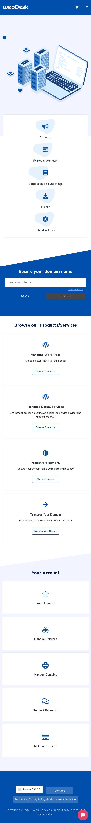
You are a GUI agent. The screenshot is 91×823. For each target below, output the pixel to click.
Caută (25, 296)
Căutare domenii (45, 479)
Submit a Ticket (45, 223)
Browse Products (45, 371)
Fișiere (46, 200)
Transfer (66, 296)
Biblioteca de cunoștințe (46, 177)
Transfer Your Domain (45, 531)
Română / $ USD (29, 789)
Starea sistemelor (45, 154)
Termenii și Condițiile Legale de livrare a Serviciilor (45, 799)
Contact (60, 791)
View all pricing (76, 289)
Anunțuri (46, 130)
